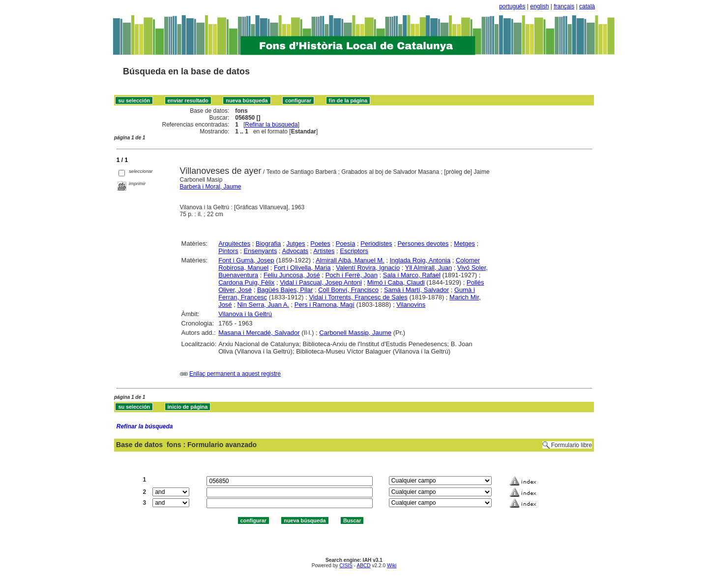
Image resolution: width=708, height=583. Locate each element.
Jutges (295, 243)
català (587, 6)
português (512, 6)
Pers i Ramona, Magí (324, 304)
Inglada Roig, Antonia (419, 260)
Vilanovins (410, 304)
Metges (464, 243)
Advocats (295, 251)
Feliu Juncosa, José (292, 275)
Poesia (345, 243)
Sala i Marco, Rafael (412, 275)
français (564, 6)
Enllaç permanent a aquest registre (235, 373)
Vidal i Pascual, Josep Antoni (321, 282)
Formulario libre (571, 445)
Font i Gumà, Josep (246, 260)
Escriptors (354, 251)
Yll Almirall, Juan (428, 267)
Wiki (391, 565)
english (539, 6)
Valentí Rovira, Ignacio (368, 267)
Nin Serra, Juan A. (263, 304)
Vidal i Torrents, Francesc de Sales (358, 297)
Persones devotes (422, 243)
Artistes (323, 251)
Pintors (228, 251)
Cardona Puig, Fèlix (246, 282)
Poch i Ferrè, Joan (351, 275)
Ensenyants (260, 251)
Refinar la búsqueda (271, 124)
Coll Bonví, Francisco (348, 289)
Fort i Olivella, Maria (302, 267)
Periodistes (376, 243)
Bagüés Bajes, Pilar (285, 289)
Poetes (320, 243)
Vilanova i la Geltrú (245, 314)
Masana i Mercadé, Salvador (258, 332)
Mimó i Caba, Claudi (396, 282)
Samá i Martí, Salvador (416, 289)
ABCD (363, 565)
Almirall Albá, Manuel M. (350, 260)
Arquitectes (234, 243)
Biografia (268, 243)
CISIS (346, 565)
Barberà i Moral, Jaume (210, 186)
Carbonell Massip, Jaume (355, 332)
